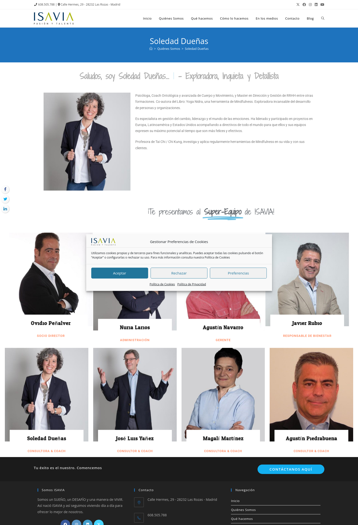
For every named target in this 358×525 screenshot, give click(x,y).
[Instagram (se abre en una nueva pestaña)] (310, 4)
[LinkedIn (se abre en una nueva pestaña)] (316, 4)
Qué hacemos (242, 519)
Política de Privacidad (191, 284)
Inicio (235, 501)
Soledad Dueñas (46, 184)
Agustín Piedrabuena (311, 184)
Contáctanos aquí (290, 469)
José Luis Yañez (135, 184)
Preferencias (238, 273)
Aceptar (119, 273)
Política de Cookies (217, 257)
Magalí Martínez (223, 184)
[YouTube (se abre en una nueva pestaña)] (321, 4)
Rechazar (179, 273)
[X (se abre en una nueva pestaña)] (298, 4)
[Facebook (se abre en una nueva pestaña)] (304, 4)
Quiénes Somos (243, 510)
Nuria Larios (135, 73)
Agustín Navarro (223, 73)
